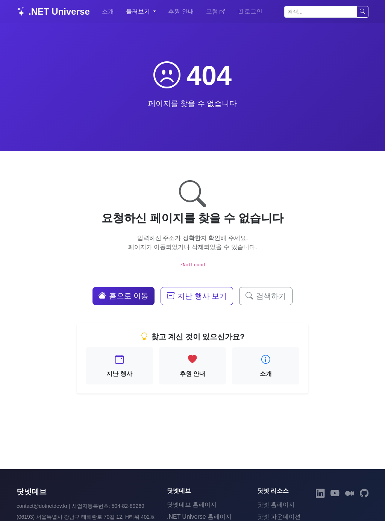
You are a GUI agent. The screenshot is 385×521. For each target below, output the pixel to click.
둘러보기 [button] (139, 11)
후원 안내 (181, 11)
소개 (108, 11)
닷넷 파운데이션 (279, 516)
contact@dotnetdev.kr (42, 506)
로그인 (249, 11)
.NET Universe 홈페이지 (199, 516)
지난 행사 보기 (197, 296)
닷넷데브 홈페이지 (192, 504)
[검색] (320, 12)
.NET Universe (53, 11)
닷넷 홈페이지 (276, 504)
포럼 (215, 11)
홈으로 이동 (124, 296)
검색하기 (266, 296)
